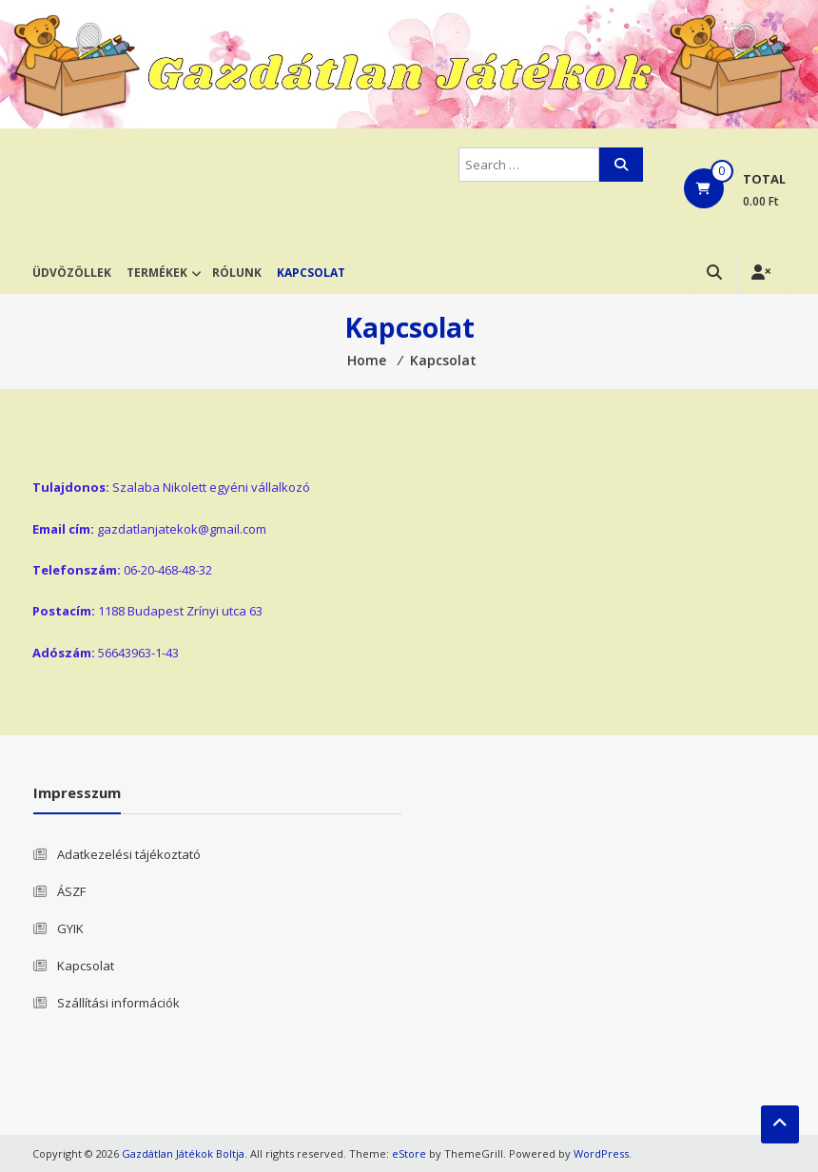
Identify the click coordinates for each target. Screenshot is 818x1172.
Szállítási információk (118, 1002)
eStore (409, 1153)
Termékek (157, 272)
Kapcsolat (311, 272)
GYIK (70, 928)
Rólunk (237, 272)
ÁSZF (71, 891)
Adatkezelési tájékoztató (129, 854)
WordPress (601, 1153)
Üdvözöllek (71, 272)
